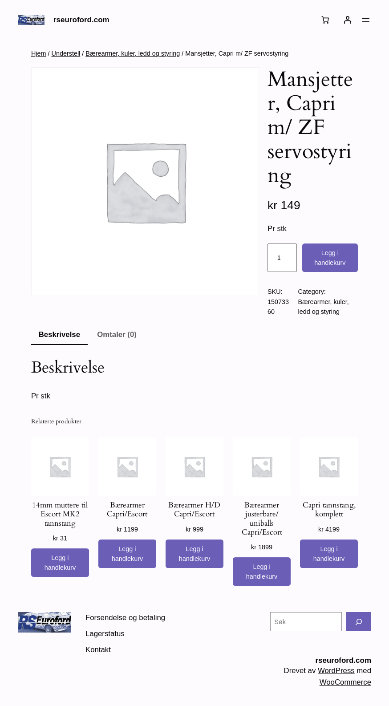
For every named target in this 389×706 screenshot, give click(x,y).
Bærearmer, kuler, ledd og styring (132, 53)
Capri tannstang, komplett (329, 510)
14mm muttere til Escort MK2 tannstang (60, 514)
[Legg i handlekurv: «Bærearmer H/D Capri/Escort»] (194, 554)
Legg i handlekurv (329, 257)
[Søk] (358, 621)
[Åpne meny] (366, 20)
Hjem (38, 53)
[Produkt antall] (282, 257)
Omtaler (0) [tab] (117, 334)
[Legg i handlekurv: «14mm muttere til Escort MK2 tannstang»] (60, 562)
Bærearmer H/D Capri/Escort (194, 510)
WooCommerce (345, 682)
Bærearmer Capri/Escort (127, 510)
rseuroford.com (81, 20)
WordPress (336, 670)
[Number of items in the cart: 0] (325, 20)
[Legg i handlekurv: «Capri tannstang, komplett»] (329, 554)
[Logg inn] (347, 20)
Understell (66, 53)
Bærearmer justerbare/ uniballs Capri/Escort (262, 519)
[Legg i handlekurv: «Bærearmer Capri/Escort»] (127, 554)
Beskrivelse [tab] (59, 334)
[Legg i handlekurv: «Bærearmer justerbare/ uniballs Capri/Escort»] (262, 571)
